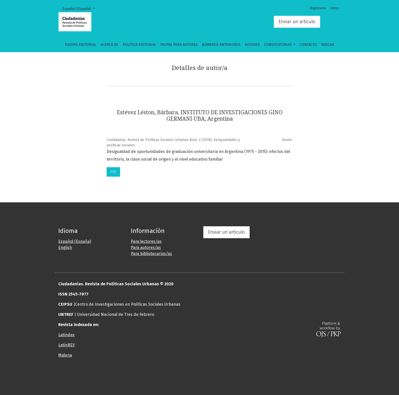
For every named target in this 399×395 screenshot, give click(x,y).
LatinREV (66, 345)
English (65, 247)
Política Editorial (139, 45)
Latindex (66, 334)
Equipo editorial (80, 45)
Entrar (335, 8)
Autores (252, 45)
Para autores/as (146, 247)
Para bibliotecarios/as (151, 253)
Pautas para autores (179, 45)
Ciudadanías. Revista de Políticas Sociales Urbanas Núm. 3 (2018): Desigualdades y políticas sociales (173, 142)
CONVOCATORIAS (278, 45)
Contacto (308, 45)
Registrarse (318, 8)
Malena (65, 355)
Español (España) (80, 8)
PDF (113, 172)
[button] (175, 376)
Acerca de (109, 45)
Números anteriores (221, 45)
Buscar (327, 45)
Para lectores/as (146, 241)
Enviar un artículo (297, 21)
